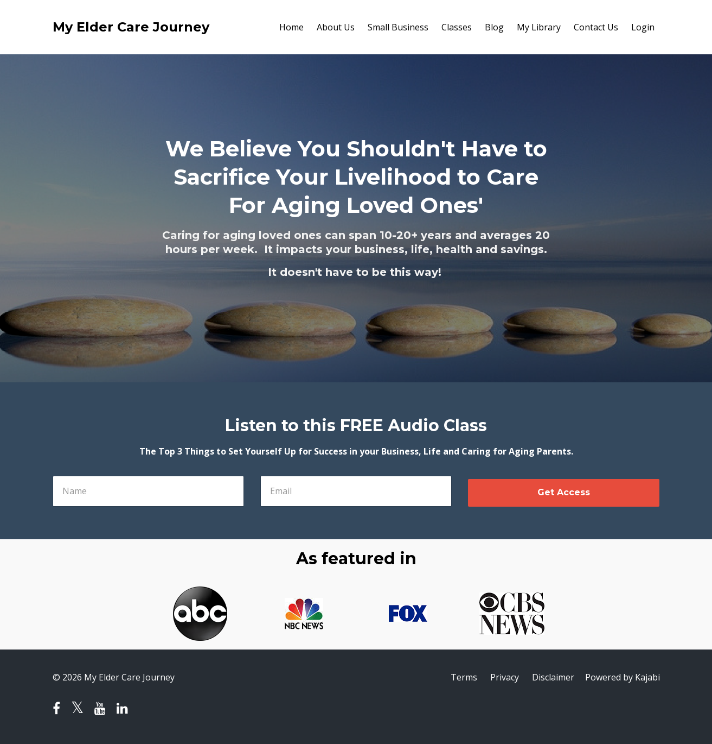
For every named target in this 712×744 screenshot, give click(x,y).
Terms (464, 677)
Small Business (398, 27)
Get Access (563, 492)
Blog (494, 27)
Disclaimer (553, 677)
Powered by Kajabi (622, 677)
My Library (539, 27)
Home (291, 27)
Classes (456, 27)
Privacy (504, 677)
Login (643, 27)
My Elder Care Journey (131, 27)
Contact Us (596, 27)
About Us (336, 27)
